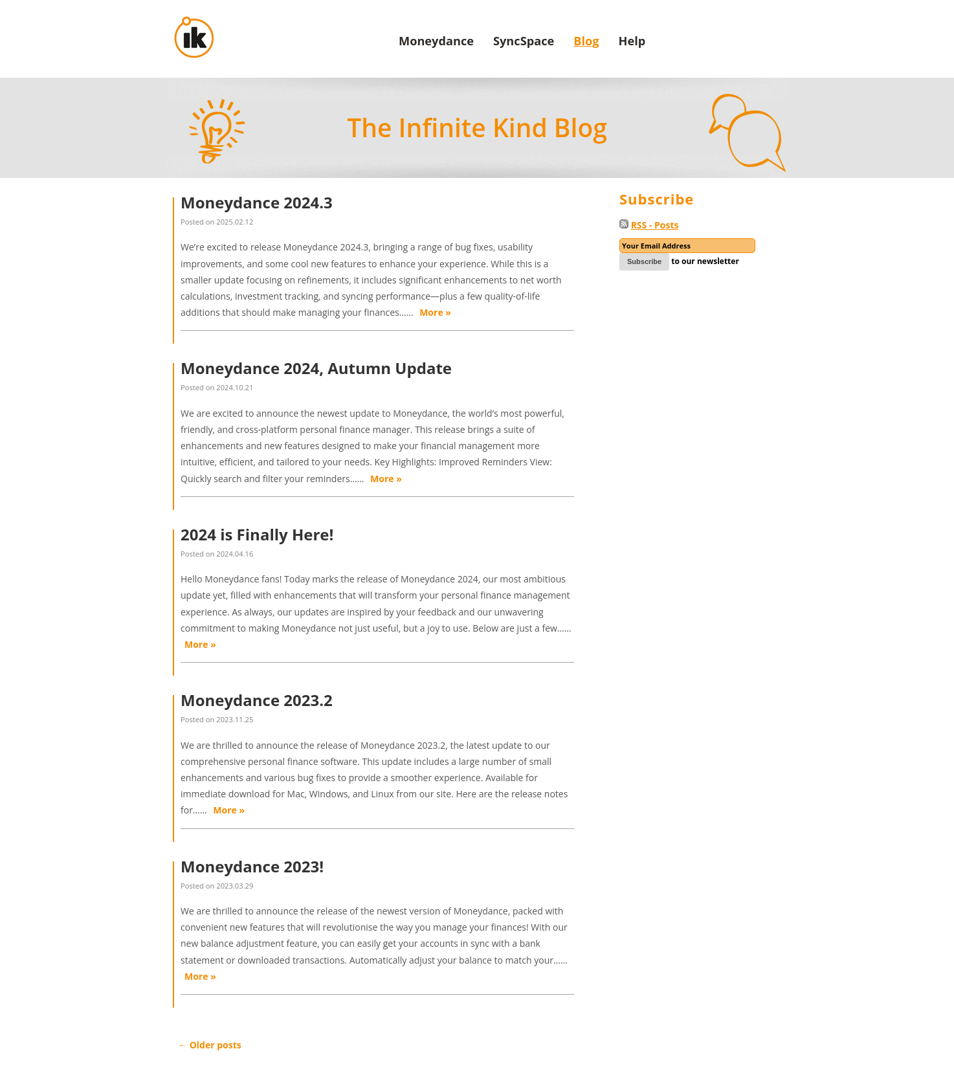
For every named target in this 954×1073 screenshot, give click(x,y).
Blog (586, 41)
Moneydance (436, 41)
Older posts (209, 1045)
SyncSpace (523, 41)
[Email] (687, 245)
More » (435, 312)
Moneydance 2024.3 (257, 202)
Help (632, 41)
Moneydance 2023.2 (257, 700)
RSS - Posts (655, 225)
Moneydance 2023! (252, 866)
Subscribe (644, 261)
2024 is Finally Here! (257, 534)
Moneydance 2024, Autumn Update (316, 368)
